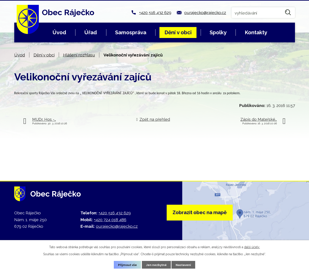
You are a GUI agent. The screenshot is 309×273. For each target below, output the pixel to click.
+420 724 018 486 (110, 219)
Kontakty (256, 32)
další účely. (252, 247)
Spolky (218, 32)
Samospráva (130, 32)
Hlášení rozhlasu (79, 54)
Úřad (90, 32)
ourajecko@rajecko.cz (205, 12)
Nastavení (184, 264)
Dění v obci (178, 32)
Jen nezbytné (156, 264)
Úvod (59, 32)
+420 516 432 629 (155, 12)
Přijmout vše (126, 264)
